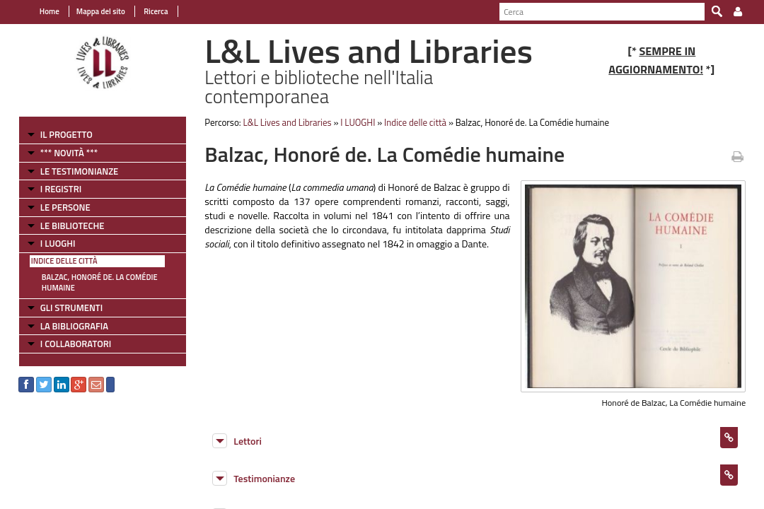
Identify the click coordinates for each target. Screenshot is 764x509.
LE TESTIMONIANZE (71, 163)
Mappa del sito (93, 11)
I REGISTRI (53, 182)
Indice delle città (56, 253)
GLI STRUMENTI (64, 300)
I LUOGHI (50, 236)
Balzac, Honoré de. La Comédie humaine (92, 275)
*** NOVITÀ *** (61, 146)
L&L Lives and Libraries (283, 115)
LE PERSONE (58, 200)
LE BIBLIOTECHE (65, 218)
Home (42, 11)
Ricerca (147, 11)
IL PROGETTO (59, 127)
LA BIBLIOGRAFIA (66, 319)
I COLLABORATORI (68, 336)
